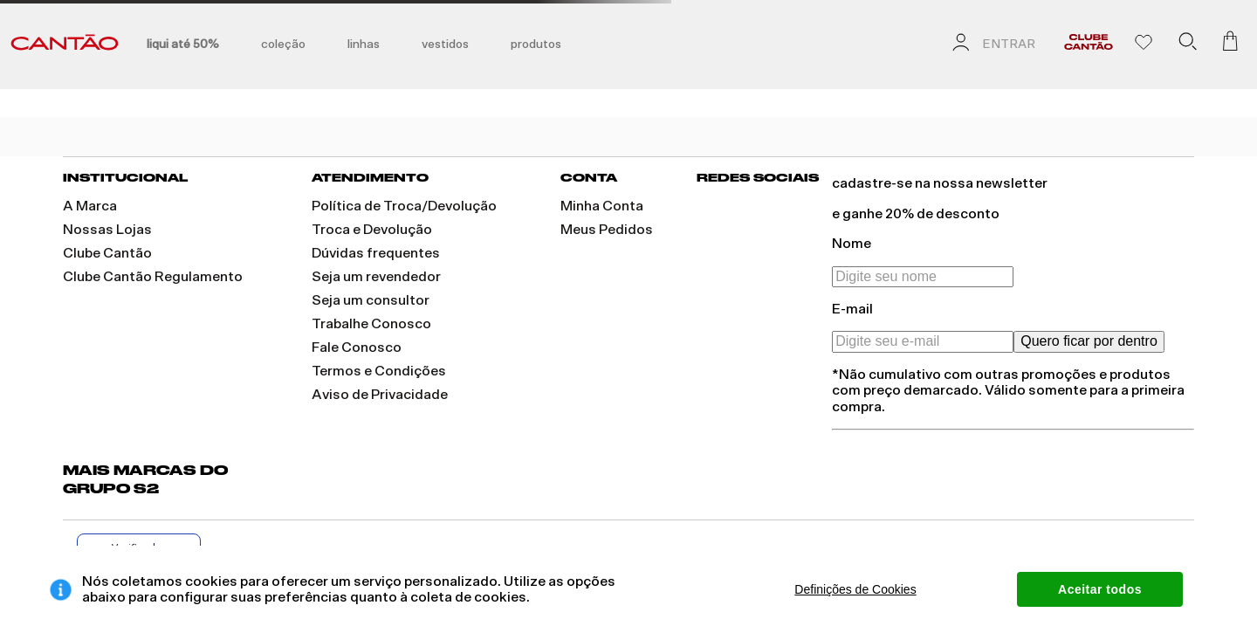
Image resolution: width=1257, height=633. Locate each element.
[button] (1187, 44)
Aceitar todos (1100, 589)
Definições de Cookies (855, 589)
